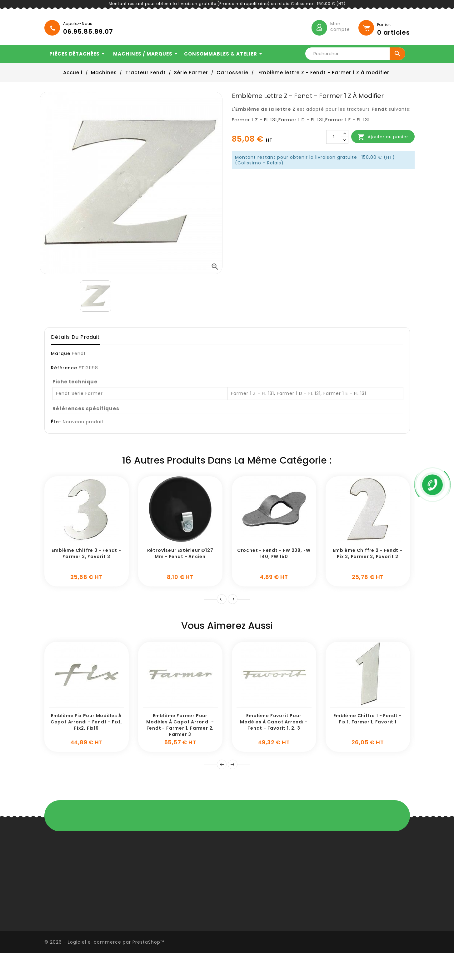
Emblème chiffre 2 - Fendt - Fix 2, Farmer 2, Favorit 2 (367, 553)
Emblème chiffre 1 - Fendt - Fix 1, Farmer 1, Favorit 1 (367, 718)
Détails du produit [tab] (75, 337)
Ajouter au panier (382, 137)
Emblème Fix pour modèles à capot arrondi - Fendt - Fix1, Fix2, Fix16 (86, 721)
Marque (60, 353)
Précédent (222, 764)
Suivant (232, 599)
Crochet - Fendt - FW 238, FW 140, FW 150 (274, 553)
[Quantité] (333, 137)
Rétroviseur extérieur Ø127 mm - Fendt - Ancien (180, 553)
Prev (222, 599)
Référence (64, 368)
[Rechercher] (357, 53)
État (56, 422)
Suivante (232, 764)
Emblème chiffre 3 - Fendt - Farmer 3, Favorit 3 (86, 553)
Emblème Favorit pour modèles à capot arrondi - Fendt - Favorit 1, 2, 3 (273, 721)
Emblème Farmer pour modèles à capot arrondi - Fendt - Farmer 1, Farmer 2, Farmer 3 (180, 724)
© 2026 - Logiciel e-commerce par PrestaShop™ (104, 942)
